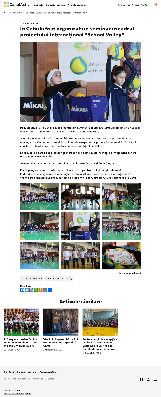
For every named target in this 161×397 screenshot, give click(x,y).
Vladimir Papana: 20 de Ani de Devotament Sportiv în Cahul (60, 342)
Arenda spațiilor (77, 4)
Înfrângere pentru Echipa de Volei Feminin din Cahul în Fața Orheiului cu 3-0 (21, 342)
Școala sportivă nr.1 (31, 278)
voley (69, 278)
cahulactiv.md (133, 272)
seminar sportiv (54, 278)
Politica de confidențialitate (17, 393)
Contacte (145, 5)
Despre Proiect (35, 378)
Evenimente (124, 5)
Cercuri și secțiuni (55, 4)
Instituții (38, 4)
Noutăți (135, 5)
